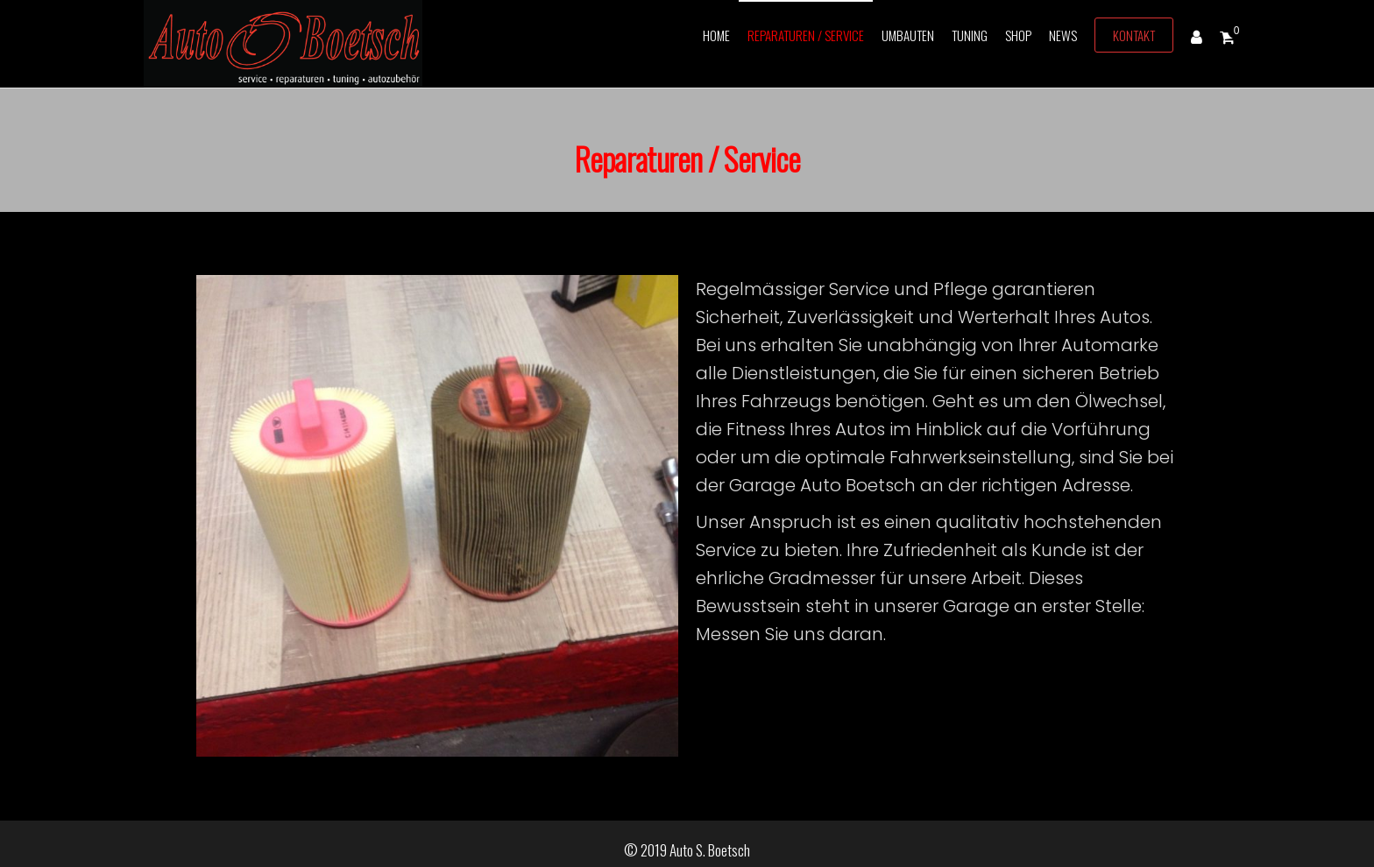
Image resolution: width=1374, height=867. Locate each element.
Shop (1018, 35)
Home (716, 35)
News (1063, 35)
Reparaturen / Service (805, 35)
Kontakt (1134, 35)
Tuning (970, 35)
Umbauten (908, 35)
